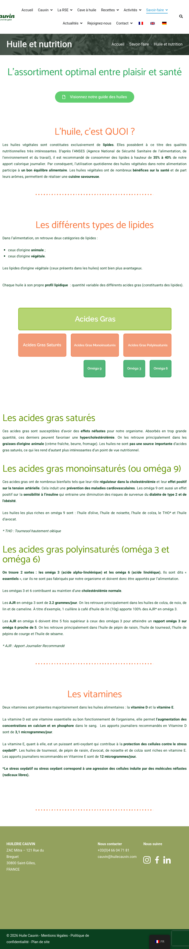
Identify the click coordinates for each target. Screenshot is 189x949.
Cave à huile (86, 10)
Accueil (27, 10)
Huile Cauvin (28, 936)
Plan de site (40, 942)
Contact (122, 23)
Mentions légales (54, 936)
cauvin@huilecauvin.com (117, 857)
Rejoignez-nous (99, 23)
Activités (130, 10)
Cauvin (43, 10)
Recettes (108, 10)
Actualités (70, 23)
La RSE (62, 10)
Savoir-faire (155, 10)
